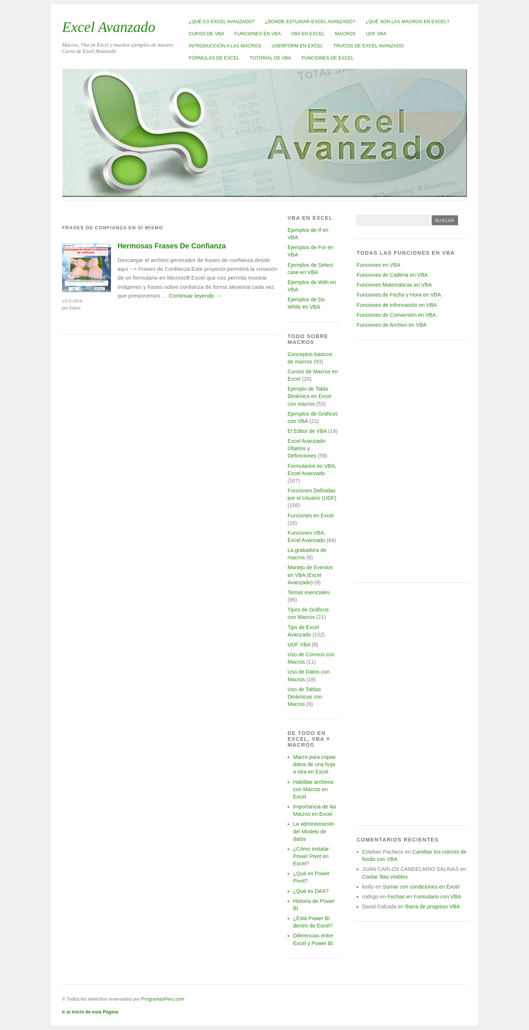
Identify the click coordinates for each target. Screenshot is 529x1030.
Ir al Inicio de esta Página (90, 1012)
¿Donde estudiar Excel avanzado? (310, 21)
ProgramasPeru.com (162, 999)
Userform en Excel (297, 46)
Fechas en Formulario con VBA (424, 897)
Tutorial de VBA (270, 58)
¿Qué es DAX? (311, 891)
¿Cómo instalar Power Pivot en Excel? (311, 856)
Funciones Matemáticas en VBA (394, 285)
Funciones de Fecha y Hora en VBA (399, 295)
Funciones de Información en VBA (397, 305)
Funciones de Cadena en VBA (392, 275)
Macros (345, 33)
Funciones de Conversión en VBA (396, 315)
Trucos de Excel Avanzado (368, 46)
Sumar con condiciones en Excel (421, 887)
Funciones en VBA (257, 33)
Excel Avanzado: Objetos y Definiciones (307, 448)
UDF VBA (376, 33)
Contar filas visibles (385, 877)
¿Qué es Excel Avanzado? (222, 21)
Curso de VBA (206, 33)
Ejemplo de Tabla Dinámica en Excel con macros (309, 396)
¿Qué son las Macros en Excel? (407, 21)
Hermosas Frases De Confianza (172, 246)
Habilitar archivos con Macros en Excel (313, 789)
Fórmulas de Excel (214, 58)
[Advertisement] (412, 461)
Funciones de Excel (328, 58)
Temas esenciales (309, 592)
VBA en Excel (308, 33)
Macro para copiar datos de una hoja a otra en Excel (314, 764)
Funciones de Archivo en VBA (392, 325)
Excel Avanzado (108, 27)
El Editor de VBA (307, 431)
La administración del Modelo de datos (314, 831)
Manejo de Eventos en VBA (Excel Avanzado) (310, 574)
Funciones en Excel (311, 515)
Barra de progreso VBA (432, 906)
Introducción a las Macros (225, 46)
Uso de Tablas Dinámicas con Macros (305, 696)
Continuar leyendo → (195, 296)
